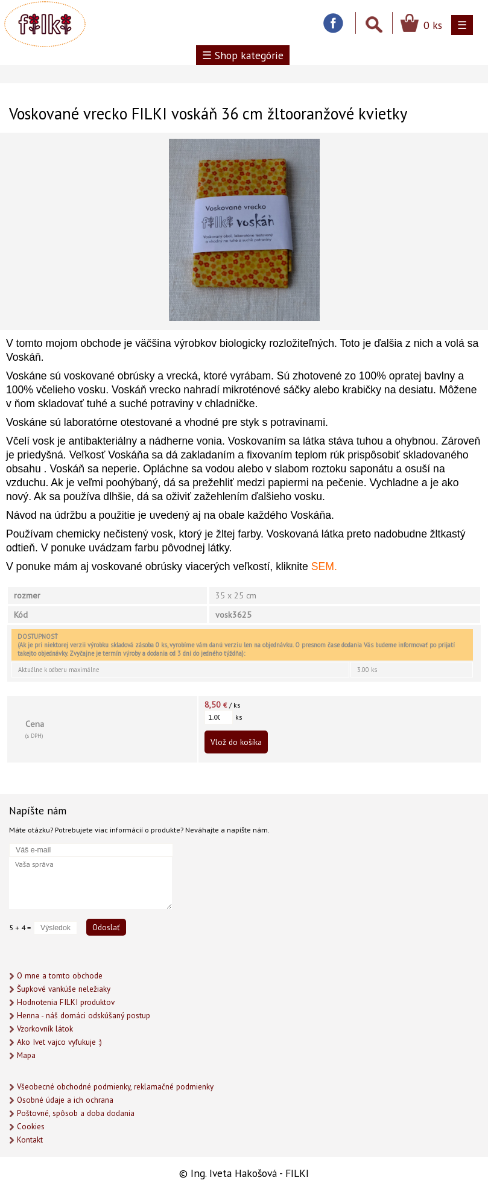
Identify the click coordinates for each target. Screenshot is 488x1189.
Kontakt (30, 1140)
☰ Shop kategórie (243, 55)
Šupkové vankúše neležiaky (63, 989)
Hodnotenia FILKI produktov (66, 1002)
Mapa (26, 1055)
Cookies (31, 1126)
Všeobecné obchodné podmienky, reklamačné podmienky (115, 1087)
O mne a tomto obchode (60, 976)
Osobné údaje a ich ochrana (65, 1100)
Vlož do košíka (236, 742)
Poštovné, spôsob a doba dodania (76, 1113)
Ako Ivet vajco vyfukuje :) (59, 1042)
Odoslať (106, 927)
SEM (322, 566)
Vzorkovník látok (45, 1029)
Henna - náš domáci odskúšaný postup (83, 1015)
